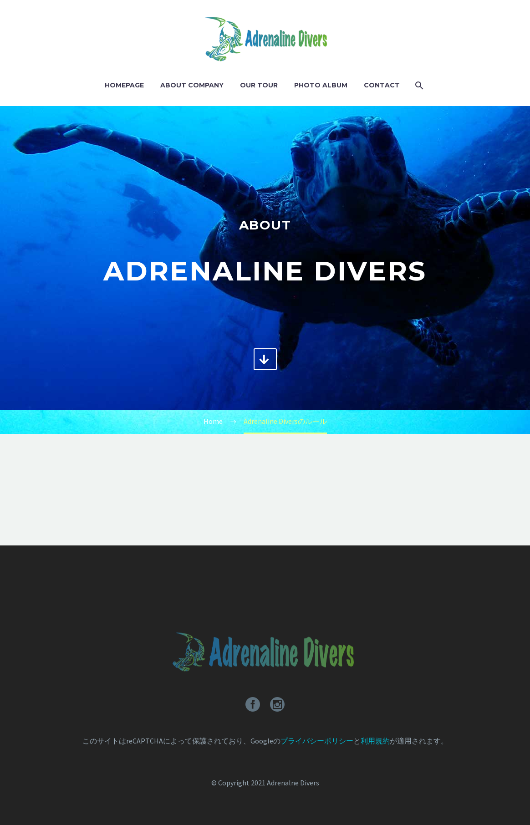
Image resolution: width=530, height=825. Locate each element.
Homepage (124, 85)
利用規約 (375, 740)
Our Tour (259, 85)
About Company (192, 85)
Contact (382, 85)
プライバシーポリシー (316, 740)
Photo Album (320, 85)
